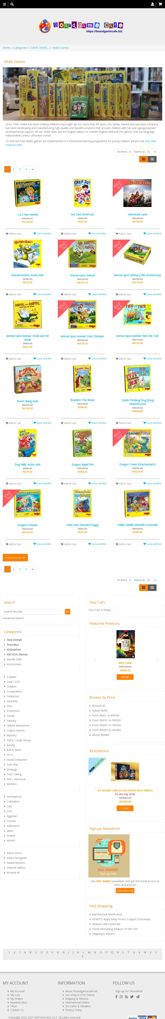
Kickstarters (14, 649)
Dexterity (12, 701)
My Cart (15, 989)
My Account (17, 985)
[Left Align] (143, 159)
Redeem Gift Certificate (106, 924)
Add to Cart (13, 233)
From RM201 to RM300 (106, 725)
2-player (11, 677)
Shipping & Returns (103, 934)
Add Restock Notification (107, 914)
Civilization (13, 801)
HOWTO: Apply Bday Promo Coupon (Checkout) (121, 919)
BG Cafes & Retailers (78, 1000)
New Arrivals (14, 640)
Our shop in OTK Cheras (80, 989)
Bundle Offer (14, 659)
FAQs (13, 1000)
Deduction (13, 696)
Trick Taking (14, 774)
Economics (13, 711)
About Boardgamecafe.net (81, 985)
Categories (20, 47)
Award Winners (16, 863)
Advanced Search (13, 618)
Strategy (12, 769)
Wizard (11, 840)
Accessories (14, 664)
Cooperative (14, 691)
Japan (10, 830)
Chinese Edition (16, 867)
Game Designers (17, 858)
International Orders (77, 996)
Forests (11, 821)
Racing (11, 745)
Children (11, 686)
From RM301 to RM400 (106, 730)
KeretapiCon (14, 796)
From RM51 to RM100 (105, 715)
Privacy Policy (73, 1004)
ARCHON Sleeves (17, 654)
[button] (93, 657)
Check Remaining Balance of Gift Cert (115, 929)
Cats (9, 806)
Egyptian (12, 816)
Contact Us (17, 1004)
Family (11, 716)
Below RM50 (100, 710)
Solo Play (12, 764)
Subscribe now (125, 890)
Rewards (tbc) (18, 996)
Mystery (11, 735)
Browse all (13, 872)
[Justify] (152, 159)
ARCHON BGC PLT (45, 1011)
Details (125, 677)
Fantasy (11, 720)
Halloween (13, 826)
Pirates (11, 835)
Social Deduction (17, 759)
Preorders (13, 644)
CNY (9, 811)
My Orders (16, 992)
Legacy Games (16, 730)
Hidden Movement (18, 725)
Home (6, 47)
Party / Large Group (19, 740)
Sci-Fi (10, 755)
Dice (9, 706)
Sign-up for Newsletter (129, 985)
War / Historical (16, 779)
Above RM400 (100, 735)
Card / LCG (13, 681)
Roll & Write (14, 750)
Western (12, 784)
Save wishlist (42, 233)
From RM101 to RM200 (106, 720)
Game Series (14, 853)
